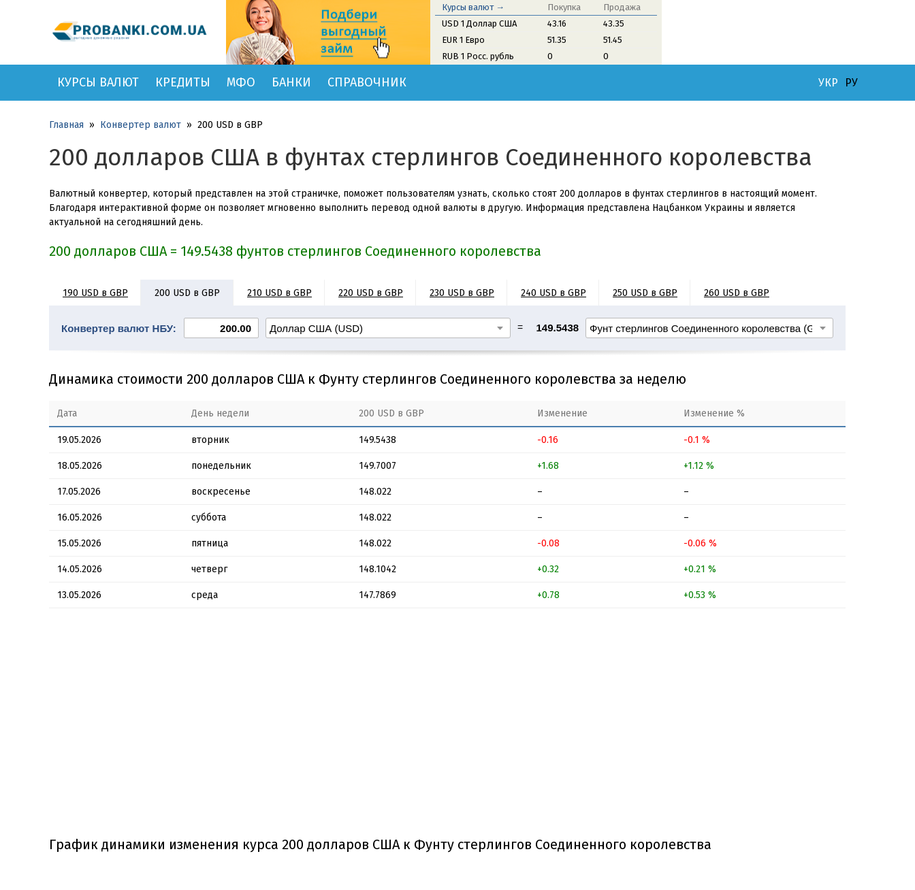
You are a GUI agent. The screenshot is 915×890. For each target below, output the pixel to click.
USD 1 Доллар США (479, 23)
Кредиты (182, 82)
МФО (241, 82)
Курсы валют (98, 82)
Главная (66, 125)
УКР (828, 83)
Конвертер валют (140, 125)
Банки (291, 82)
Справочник (366, 82)
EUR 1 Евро (463, 40)
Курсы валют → (473, 7)
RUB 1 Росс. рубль (478, 56)
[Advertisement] (447, 727)
